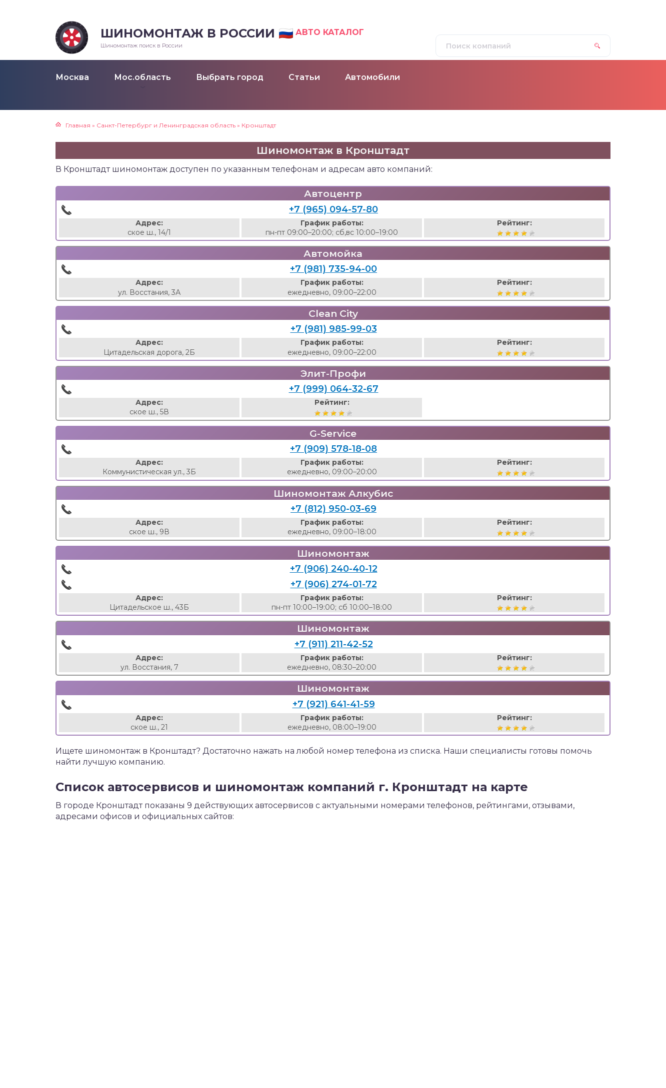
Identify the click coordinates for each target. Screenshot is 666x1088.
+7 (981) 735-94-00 (333, 268)
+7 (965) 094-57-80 (333, 209)
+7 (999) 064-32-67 (333, 388)
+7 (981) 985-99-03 (333, 328)
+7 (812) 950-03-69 (333, 508)
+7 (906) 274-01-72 (333, 584)
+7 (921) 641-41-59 (333, 704)
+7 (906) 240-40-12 (334, 568)
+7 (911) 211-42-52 (333, 644)
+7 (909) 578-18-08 (333, 448)
